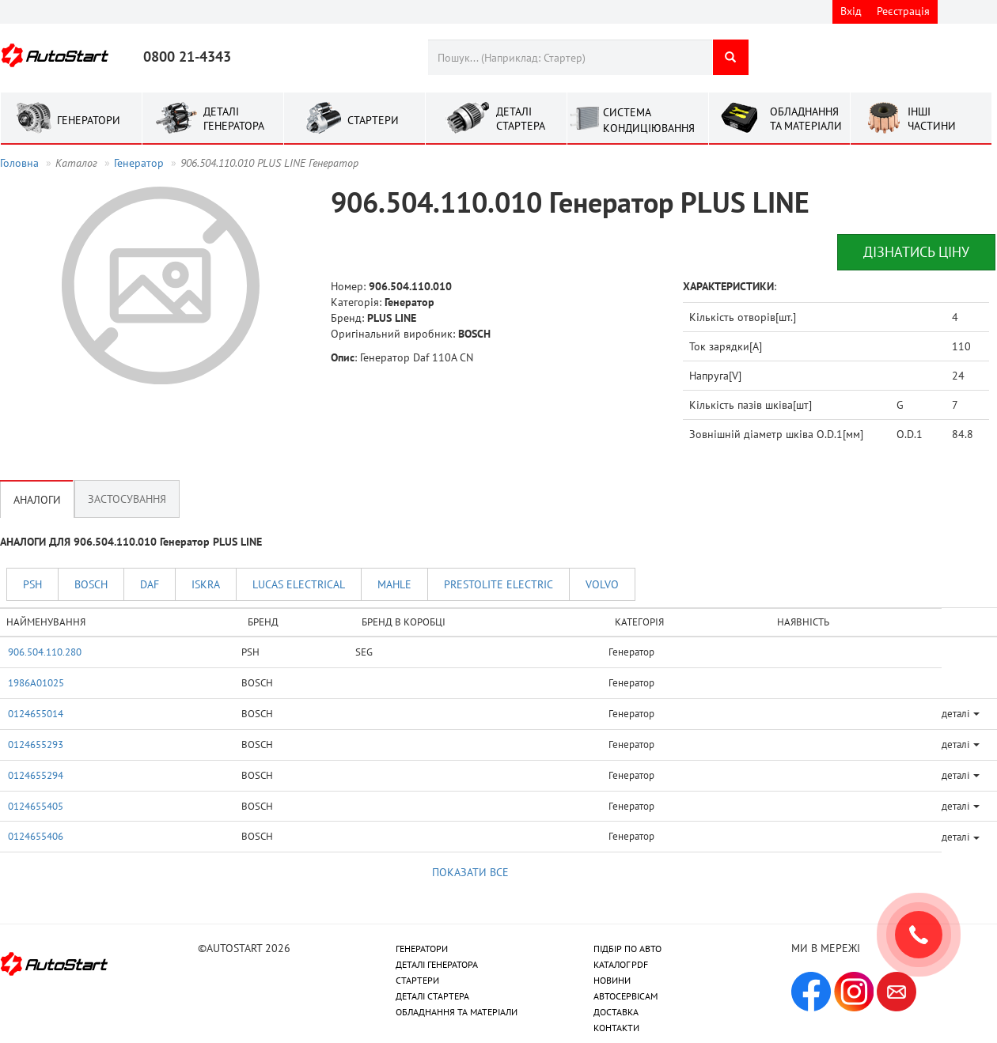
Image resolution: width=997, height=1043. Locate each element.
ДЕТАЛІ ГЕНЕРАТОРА (437, 964)
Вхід (851, 11)
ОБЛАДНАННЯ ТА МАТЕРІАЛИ (456, 1012)
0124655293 (35, 744)
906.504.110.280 (45, 651)
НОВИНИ (612, 980)
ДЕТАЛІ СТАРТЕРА (432, 996)
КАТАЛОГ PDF (620, 964)
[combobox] (570, 57)
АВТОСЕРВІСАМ (625, 996)
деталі (961, 713)
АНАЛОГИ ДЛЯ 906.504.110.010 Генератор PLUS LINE (131, 542)
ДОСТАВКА (616, 1012)
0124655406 (35, 835)
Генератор (139, 163)
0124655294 (35, 775)
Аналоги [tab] (37, 499)
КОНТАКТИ (616, 1028)
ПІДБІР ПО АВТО (627, 948)
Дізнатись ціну (916, 252)
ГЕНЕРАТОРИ (422, 948)
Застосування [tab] (127, 499)
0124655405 (35, 805)
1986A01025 (36, 682)
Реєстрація (903, 11)
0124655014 (35, 713)
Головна (19, 163)
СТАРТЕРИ (417, 980)
